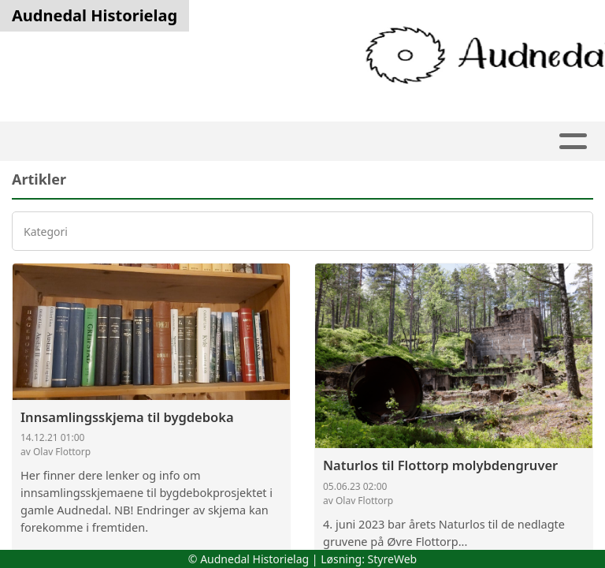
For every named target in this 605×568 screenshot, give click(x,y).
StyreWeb (393, 558)
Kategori (46, 231)
